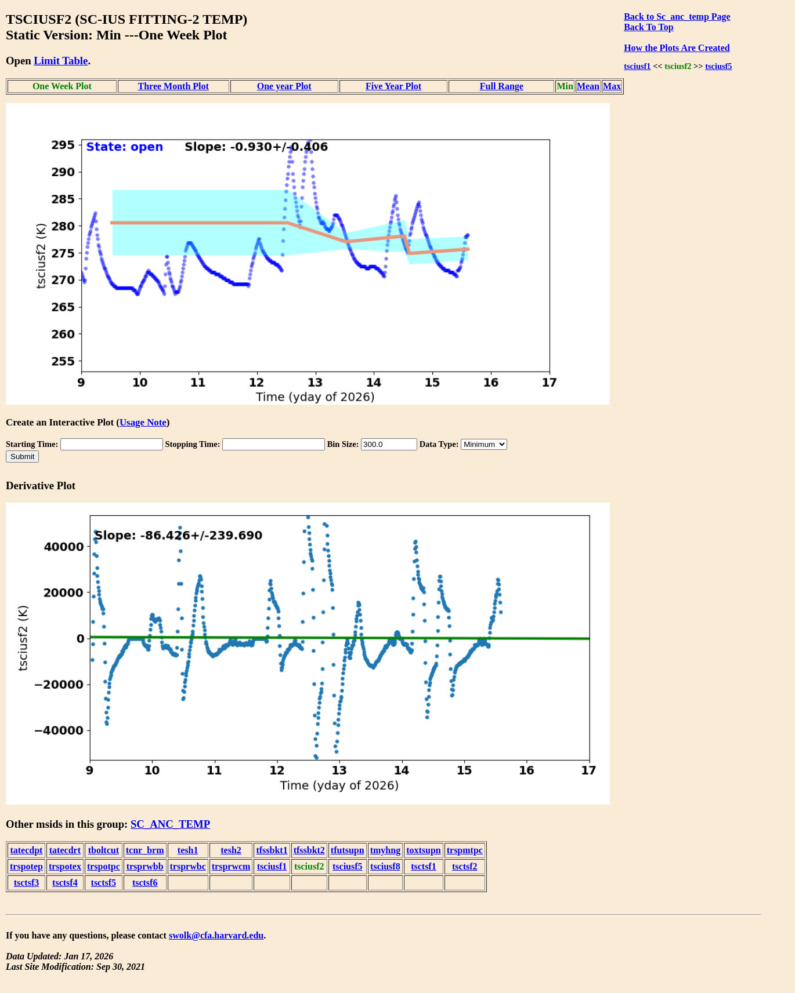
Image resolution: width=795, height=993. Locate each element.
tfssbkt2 (309, 850)
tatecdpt (26, 850)
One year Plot (284, 86)
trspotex (65, 866)
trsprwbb (145, 866)
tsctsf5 (104, 882)
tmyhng (385, 850)
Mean (588, 86)
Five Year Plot (393, 86)
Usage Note (143, 422)
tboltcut (103, 850)
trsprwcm (231, 866)
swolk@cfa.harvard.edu (216, 935)
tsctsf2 (465, 866)
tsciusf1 (637, 66)
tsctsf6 (145, 882)
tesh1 (188, 850)
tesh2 (231, 850)
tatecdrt (65, 850)
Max (612, 86)
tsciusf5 (718, 66)
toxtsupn (423, 850)
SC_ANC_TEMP (170, 824)
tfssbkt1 (271, 850)
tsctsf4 (65, 882)
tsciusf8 (385, 866)
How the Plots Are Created (676, 48)
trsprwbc (188, 866)
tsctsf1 (423, 866)
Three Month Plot (173, 86)
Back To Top (648, 27)
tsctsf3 (26, 882)
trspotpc (103, 866)
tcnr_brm (145, 850)
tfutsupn (347, 850)
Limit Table (61, 60)
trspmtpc (465, 850)
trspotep (26, 866)
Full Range (501, 86)
